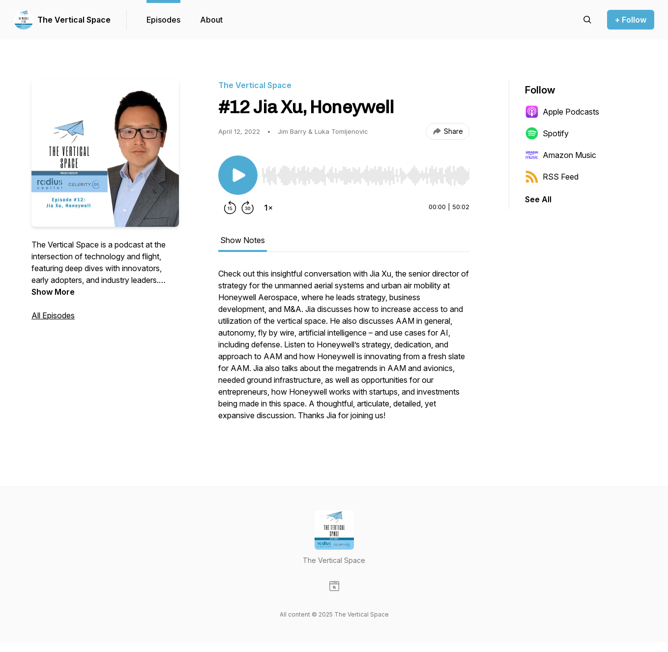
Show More (53, 292)
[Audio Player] (365, 172)
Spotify (547, 133)
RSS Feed (552, 177)
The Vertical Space (74, 20)
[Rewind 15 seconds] (230, 208)
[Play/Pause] (238, 175)
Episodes (163, 20)
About (211, 20)
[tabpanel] (343, 349)
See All (538, 199)
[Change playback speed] (268, 208)
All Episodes (53, 315)
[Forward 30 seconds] (248, 208)
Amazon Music (560, 155)
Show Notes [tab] (242, 240)
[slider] (365, 175)
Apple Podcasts (562, 112)
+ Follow (630, 20)
